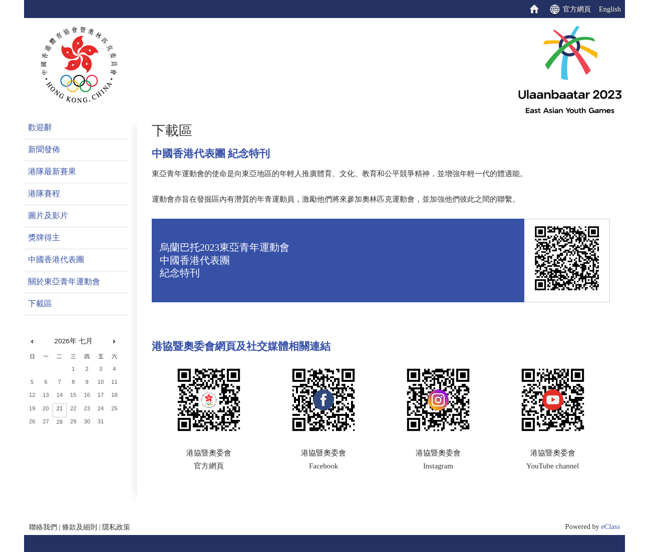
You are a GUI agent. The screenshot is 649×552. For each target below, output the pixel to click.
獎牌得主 (44, 237)
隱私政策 (116, 527)
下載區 (40, 303)
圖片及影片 (48, 215)
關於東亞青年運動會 (64, 281)
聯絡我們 (43, 527)
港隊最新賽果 (52, 171)
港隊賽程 (44, 193)
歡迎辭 (40, 127)
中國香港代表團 (56, 259)
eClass (610, 526)
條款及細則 (79, 527)
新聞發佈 (44, 149)
